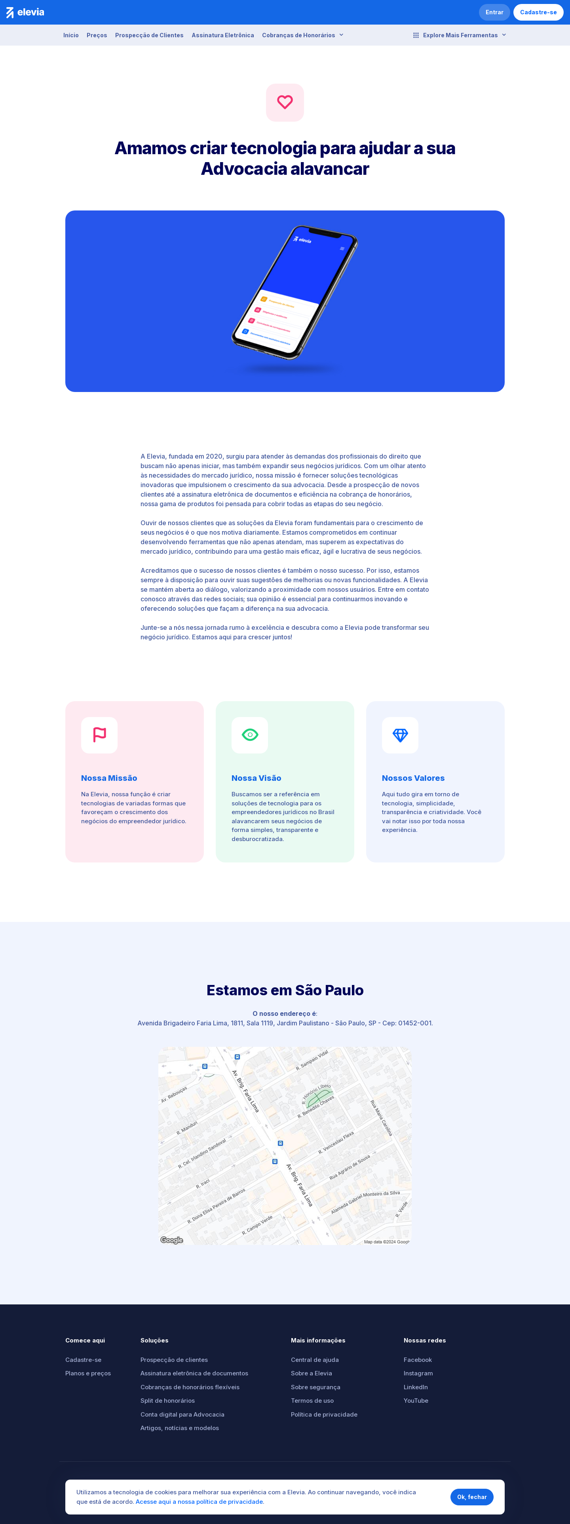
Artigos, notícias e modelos (180, 1428)
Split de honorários (168, 1400)
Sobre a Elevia (311, 1373)
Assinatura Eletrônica (223, 35)
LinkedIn (416, 1387)
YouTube (416, 1400)
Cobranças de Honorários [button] (303, 35)
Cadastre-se (538, 12)
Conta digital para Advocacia (182, 1414)
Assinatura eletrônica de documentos (194, 1373)
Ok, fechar (472, 1496)
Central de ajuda (315, 1359)
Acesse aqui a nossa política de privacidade (199, 1501)
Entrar (495, 12)
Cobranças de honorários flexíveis (190, 1387)
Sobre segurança (315, 1387)
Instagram (418, 1373)
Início (71, 35)
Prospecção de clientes (174, 1359)
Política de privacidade (324, 1414)
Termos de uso (312, 1400)
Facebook (418, 1359)
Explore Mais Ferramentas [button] (459, 35)
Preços (97, 35)
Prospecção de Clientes (149, 35)
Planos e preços (88, 1373)
